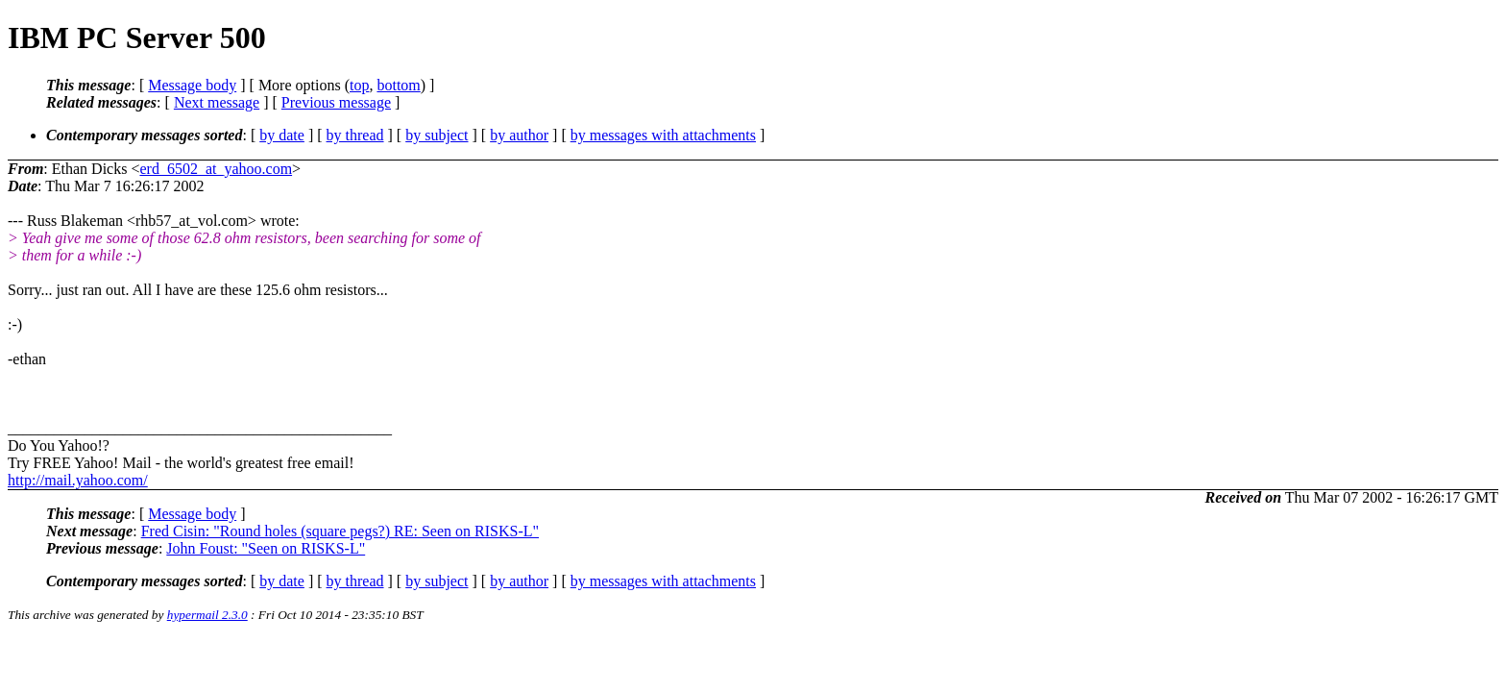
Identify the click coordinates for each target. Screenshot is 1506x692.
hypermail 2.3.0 (207, 614)
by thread (355, 135)
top (359, 85)
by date (281, 135)
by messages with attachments (663, 135)
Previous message (336, 102)
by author (519, 135)
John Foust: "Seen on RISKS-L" (265, 548)
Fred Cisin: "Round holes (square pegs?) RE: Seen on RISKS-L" (340, 531)
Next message (216, 102)
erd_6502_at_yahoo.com (215, 169)
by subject (436, 135)
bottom (398, 85)
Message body (192, 85)
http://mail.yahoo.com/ (78, 480)
